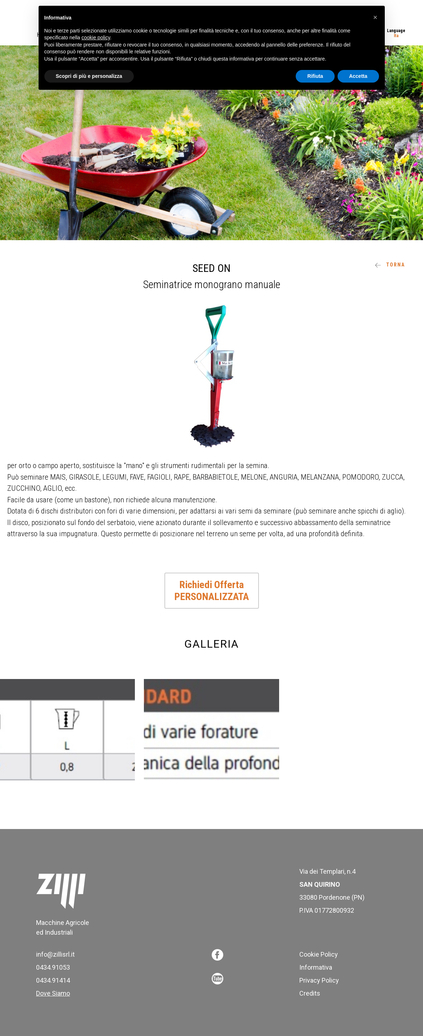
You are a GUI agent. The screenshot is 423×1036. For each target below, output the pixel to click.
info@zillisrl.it (55, 954)
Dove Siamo (53, 993)
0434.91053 (53, 967)
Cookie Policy (318, 954)
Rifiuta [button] (315, 76)
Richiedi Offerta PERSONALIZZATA (211, 591)
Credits (309, 993)
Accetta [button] (358, 76)
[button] (375, 17)
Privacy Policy (319, 980)
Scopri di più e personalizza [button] (89, 76)
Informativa (315, 967)
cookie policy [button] (95, 37)
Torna (390, 265)
